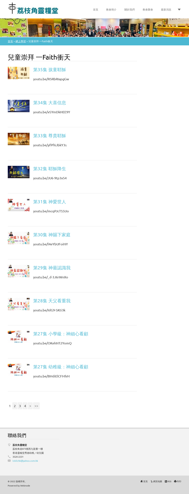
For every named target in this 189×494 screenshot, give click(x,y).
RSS (169, 481)
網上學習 (21, 41)
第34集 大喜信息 (49, 102)
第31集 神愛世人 (49, 201)
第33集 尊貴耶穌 (49, 135)
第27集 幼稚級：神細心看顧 (60, 366)
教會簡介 (111, 9)
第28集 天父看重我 (52, 300)
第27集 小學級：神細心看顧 (60, 333)
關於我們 (129, 9)
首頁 (95, 9)
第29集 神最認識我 (52, 267)
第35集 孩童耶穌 (49, 69)
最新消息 (166, 9)
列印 (179, 481)
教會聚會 (148, 9)
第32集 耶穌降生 (49, 168)
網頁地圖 (157, 481)
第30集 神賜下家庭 (52, 234)
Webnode (25, 485)
